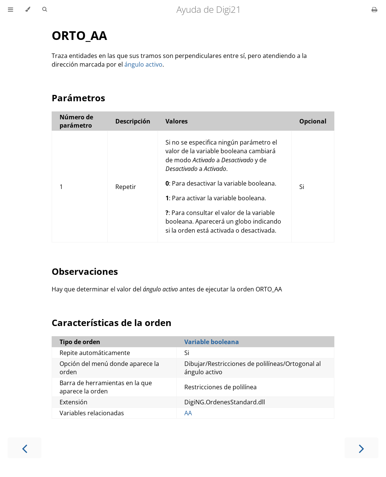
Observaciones (85, 271)
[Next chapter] (361, 447)
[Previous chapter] (24, 447)
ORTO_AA (79, 35)
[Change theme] (27, 9)
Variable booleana (211, 342)
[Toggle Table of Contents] (10, 9)
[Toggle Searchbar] (44, 9)
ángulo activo (143, 64)
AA (188, 413)
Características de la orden (112, 322)
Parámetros (78, 97)
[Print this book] (374, 9)
